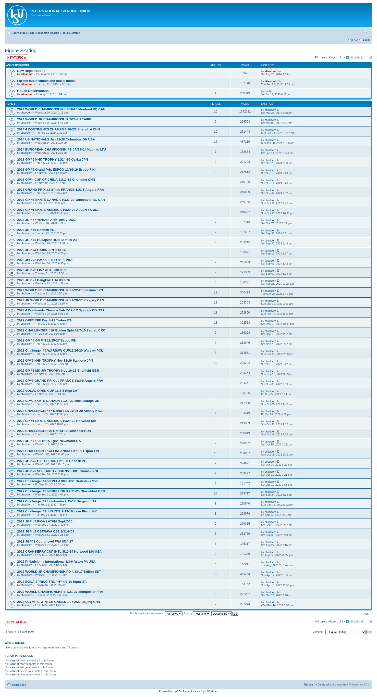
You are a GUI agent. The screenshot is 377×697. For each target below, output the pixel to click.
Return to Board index (21, 631)
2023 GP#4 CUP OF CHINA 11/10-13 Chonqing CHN (56, 179)
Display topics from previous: (156, 613)
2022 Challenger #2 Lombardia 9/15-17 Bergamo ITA (57, 501)
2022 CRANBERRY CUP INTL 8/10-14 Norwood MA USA (59, 551)
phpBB (176, 691)
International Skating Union (60, 11)
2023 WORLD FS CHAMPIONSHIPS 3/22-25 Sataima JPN (60, 290)
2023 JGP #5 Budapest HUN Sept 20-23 (47, 240)
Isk (266, 91)
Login (366, 39)
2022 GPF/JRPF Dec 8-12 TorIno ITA (44, 320)
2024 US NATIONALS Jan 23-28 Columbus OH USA (56, 139)
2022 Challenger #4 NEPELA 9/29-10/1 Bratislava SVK (58, 481)
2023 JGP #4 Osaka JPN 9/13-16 (41, 250)
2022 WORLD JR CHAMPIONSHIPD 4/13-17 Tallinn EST (59, 571)
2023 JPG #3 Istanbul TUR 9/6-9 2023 (45, 260)
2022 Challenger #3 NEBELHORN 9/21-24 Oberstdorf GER (61, 491)
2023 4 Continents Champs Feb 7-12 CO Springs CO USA (61, 310)
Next (366, 613)
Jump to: (318, 631)
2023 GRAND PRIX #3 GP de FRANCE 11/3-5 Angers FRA (60, 189)
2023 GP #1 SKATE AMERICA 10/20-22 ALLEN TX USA (58, 210)
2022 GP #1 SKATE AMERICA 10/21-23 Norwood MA (56, 421)
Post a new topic (16, 57)
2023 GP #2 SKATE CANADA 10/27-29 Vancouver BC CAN (61, 200)
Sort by (197, 613)
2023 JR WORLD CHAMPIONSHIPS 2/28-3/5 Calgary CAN (60, 300)
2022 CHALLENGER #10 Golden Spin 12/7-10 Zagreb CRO (61, 330)
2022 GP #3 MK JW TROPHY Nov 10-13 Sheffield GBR (58, 370)
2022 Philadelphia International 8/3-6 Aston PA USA (56, 561)
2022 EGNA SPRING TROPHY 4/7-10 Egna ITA (52, 581)
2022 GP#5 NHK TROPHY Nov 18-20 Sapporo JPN (55, 360)
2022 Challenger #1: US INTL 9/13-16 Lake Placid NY (57, 511)
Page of (336, 57)
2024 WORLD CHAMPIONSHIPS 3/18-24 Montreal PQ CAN (61, 109)
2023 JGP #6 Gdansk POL (36, 230)
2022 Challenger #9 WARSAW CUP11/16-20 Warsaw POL (60, 350)
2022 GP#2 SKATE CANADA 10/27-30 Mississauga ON (58, 401)
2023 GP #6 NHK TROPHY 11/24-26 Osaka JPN (52, 159)
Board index (19, 32)
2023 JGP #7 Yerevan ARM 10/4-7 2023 (46, 220)
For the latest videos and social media (46, 81)
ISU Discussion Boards (44, 32)
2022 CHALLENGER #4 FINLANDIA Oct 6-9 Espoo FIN (58, 451)
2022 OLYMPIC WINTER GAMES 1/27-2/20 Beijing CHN (58, 602)
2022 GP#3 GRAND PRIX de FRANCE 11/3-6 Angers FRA (60, 380)
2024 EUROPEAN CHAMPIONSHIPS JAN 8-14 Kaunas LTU (61, 149)
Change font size (366, 32)
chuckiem (26, 112)
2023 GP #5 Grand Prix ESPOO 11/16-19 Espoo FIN (56, 169)
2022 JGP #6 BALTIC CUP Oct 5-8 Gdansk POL (52, 461)
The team (309, 684)
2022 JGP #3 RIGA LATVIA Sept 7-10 (45, 521)
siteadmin (27, 74)
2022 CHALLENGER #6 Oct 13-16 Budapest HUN (54, 431)
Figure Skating (70, 32)
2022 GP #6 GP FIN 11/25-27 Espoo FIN (46, 340)
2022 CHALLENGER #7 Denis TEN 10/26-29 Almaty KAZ (59, 411)
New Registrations (31, 71)
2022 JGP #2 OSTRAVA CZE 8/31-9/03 (45, 531)
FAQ (355, 39)
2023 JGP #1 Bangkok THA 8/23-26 (43, 280)
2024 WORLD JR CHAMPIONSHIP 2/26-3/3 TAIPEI (54, 119)
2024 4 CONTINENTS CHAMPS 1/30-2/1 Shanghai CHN (58, 129)
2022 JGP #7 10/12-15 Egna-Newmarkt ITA (49, 441)
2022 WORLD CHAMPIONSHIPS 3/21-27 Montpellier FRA (60, 592)
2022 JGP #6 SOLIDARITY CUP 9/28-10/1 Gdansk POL (58, 471)
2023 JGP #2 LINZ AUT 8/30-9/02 (41, 270)
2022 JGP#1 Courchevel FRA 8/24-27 (45, 541)
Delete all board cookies (331, 684)
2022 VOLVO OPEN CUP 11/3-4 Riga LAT (48, 391)
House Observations (33, 91)
